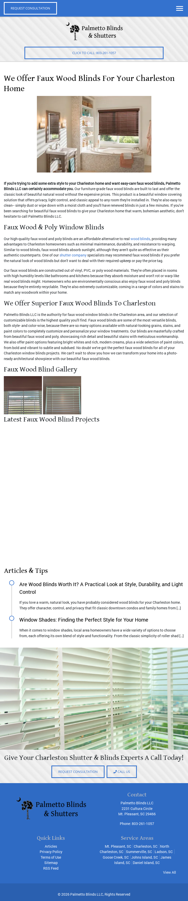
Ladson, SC (164, 851)
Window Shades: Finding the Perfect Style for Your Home (83, 619)
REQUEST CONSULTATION (30, 8)
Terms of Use (51, 857)
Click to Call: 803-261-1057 (94, 53)
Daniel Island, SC (146, 862)
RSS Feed (51, 868)
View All (169, 872)
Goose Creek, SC (116, 857)
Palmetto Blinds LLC (86, 894)
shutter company (73, 255)
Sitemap (51, 862)
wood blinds (140, 238)
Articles (51, 846)
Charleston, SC (145, 846)
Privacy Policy (51, 851)
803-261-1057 (143, 823)
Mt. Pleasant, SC (118, 846)
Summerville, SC (139, 851)
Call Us (121, 771)
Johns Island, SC (144, 857)
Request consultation (78, 771)
